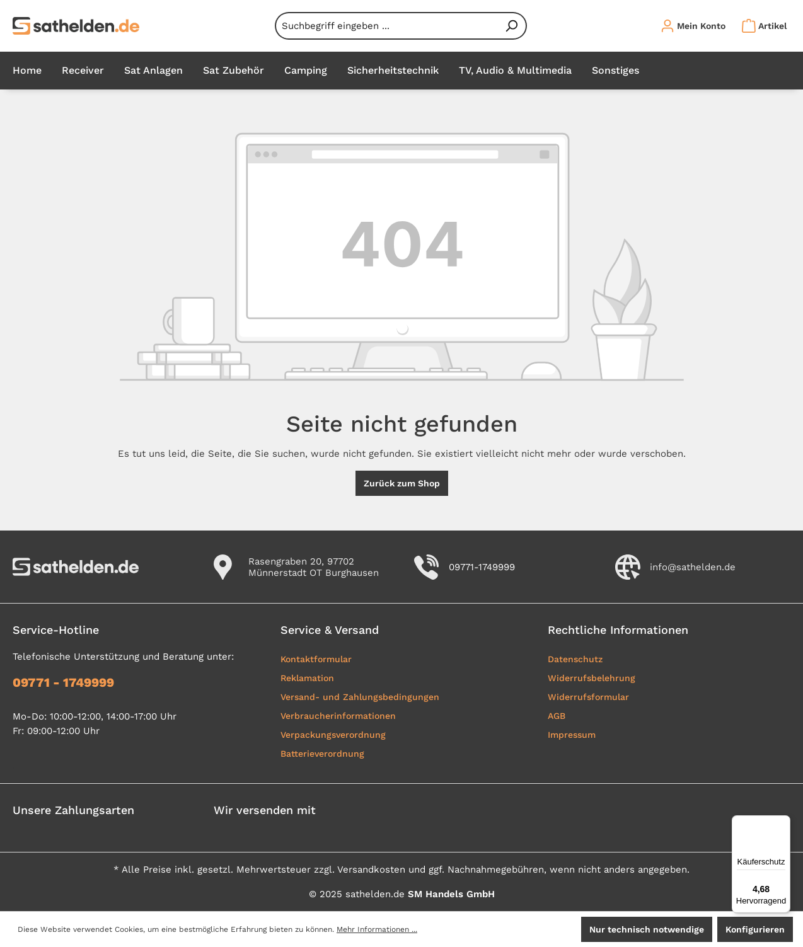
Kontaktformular (316, 659)
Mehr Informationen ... (377, 929)
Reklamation (307, 678)
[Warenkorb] (760, 25)
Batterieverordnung (322, 754)
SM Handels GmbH (451, 894)
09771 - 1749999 (63, 682)
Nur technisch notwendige (646, 929)
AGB (556, 716)
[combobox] (386, 26)
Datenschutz (575, 659)
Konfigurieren (755, 929)
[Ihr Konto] (693, 25)
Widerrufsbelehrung (591, 678)
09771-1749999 (482, 567)
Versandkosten (371, 869)
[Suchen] (512, 26)
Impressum (572, 735)
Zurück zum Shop (402, 483)
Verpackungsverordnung (333, 735)
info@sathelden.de (693, 567)
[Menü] (782, 822)
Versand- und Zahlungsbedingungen (359, 697)
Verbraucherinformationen (338, 716)
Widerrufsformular (588, 697)
